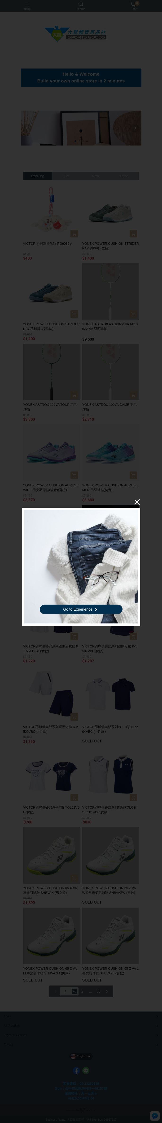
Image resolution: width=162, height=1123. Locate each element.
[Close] (137, 502)
